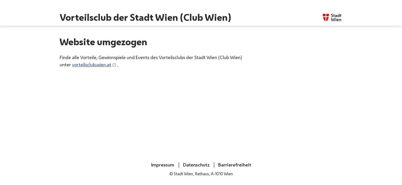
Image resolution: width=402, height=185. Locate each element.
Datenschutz (195, 165)
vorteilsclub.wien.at (91, 64)
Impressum (162, 165)
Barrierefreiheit (234, 165)
